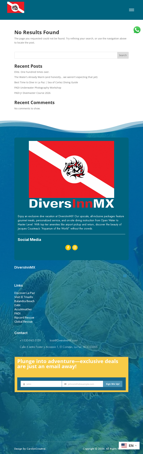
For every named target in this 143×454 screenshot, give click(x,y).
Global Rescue (23, 321)
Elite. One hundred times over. (31, 72)
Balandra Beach (24, 301)
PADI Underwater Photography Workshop (37, 87)
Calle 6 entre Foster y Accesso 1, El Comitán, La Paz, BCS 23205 (58, 347)
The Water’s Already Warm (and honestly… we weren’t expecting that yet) (55, 77)
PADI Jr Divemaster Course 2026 (32, 93)
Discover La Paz (24, 292)
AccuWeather (23, 309)
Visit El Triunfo (23, 297)
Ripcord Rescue (24, 317)
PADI (17, 313)
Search (123, 55)
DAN (17, 305)
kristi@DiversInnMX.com (63, 340)
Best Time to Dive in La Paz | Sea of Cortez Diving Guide (46, 82)
